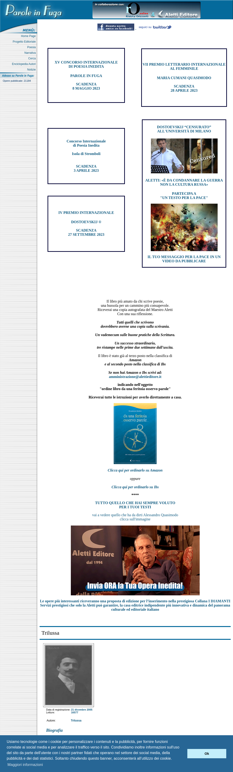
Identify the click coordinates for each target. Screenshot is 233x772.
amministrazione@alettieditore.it (135, 377)
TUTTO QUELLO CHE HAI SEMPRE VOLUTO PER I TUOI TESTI (135, 505)
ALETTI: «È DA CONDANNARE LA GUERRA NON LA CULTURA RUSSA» (184, 182)
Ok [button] (207, 753)
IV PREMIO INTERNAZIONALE (86, 213)
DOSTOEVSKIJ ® (86, 222)
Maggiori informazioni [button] (25, 765)
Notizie (32, 69)
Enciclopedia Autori (24, 64)
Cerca (32, 58)
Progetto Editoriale (25, 41)
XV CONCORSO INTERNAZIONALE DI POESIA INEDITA (86, 64)
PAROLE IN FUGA (86, 76)
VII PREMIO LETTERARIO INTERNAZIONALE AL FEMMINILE (184, 66)
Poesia (32, 47)
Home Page (29, 36)
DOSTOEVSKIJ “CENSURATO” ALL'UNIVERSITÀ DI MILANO (184, 129)
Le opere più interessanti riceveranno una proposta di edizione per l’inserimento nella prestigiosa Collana (135, 601)
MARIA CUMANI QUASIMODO (184, 78)
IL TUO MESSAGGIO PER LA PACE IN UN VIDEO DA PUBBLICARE (184, 259)
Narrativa (30, 52)
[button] (182, 753)
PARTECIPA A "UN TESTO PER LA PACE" (184, 196)
